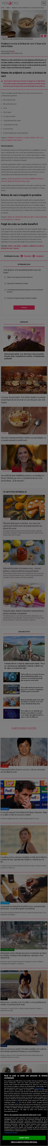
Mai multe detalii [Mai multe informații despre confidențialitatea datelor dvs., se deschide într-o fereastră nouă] (39, 1088)
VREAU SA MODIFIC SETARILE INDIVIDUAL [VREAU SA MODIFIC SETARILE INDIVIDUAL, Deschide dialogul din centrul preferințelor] (24, 1142)
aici (17, 1102)
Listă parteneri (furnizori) (11, 1132)
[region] (24, 1109)
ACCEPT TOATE (24, 1138)
